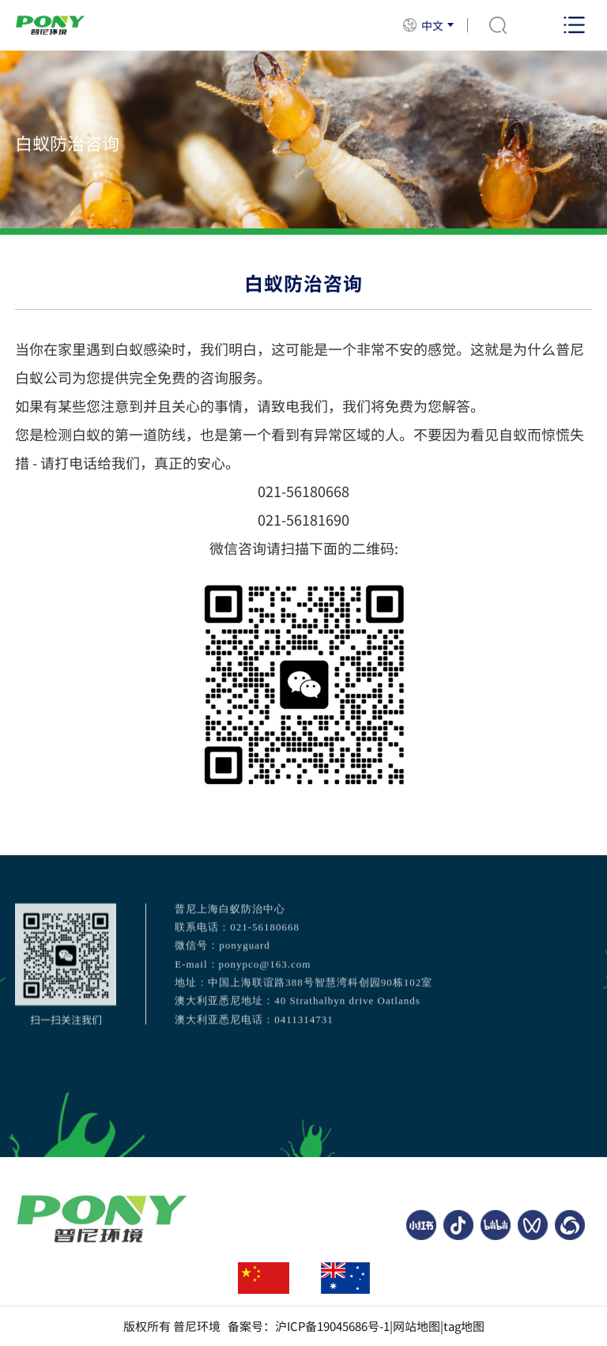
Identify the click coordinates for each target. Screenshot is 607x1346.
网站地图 (416, 1326)
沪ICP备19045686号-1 (332, 1326)
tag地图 (463, 1326)
